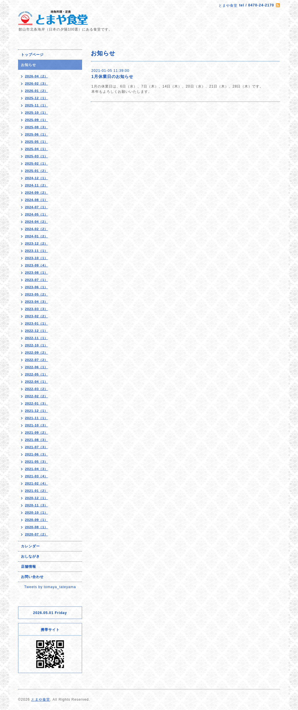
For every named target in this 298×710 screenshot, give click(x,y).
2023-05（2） (36, 294)
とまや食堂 (40, 699)
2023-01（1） (36, 323)
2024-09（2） (36, 192)
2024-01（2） (36, 236)
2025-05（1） (36, 141)
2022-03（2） (36, 389)
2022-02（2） (36, 396)
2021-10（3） (36, 425)
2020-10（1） (36, 512)
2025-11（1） (36, 105)
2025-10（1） (36, 112)
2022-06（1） (36, 367)
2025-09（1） (36, 120)
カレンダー (30, 546)
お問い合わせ (32, 577)
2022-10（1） (36, 345)
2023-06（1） (36, 287)
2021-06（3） (36, 454)
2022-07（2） (36, 360)
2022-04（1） (36, 381)
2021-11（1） (36, 418)
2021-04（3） (36, 469)
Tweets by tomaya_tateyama (50, 587)
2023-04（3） (36, 301)
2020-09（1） (36, 520)
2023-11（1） (36, 250)
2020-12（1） (36, 498)
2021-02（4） (36, 483)
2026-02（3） (36, 83)
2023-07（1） (36, 280)
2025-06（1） (36, 134)
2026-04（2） (36, 76)
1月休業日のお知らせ (112, 76)
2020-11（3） (36, 505)
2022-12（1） (36, 330)
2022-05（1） (36, 374)
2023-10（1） (36, 258)
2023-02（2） (36, 316)
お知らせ (28, 65)
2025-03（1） (36, 156)
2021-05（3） (36, 461)
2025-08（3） (36, 127)
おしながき (30, 556)
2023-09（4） (36, 265)
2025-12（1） (36, 98)
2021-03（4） (36, 476)
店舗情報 (28, 567)
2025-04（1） (36, 149)
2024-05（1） (36, 214)
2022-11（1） (36, 338)
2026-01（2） (36, 90)
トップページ (32, 55)
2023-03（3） (36, 309)
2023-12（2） (36, 243)
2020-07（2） (36, 534)
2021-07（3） (36, 447)
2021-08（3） (36, 440)
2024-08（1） (36, 200)
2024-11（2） (36, 185)
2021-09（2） (36, 432)
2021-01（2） (36, 490)
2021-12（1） (36, 410)
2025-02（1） (36, 163)
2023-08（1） (36, 272)
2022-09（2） (36, 352)
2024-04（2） (36, 221)
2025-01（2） (36, 170)
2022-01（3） (36, 403)
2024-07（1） (36, 207)
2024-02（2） (36, 229)
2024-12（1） (36, 178)
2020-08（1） (36, 527)
